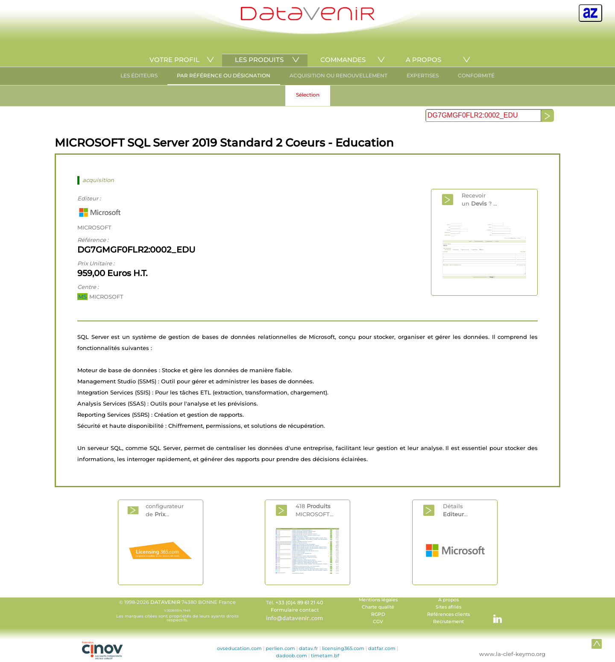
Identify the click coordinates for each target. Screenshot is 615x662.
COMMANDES (343, 60)
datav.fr (308, 648)
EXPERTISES (423, 75)
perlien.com (280, 648)
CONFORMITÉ (476, 75)
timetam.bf (325, 656)
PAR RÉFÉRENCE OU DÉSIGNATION (223, 75)
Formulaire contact (295, 610)
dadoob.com (291, 656)
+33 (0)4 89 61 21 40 (299, 603)
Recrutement (448, 621)
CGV (378, 621)
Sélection (307, 94)
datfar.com (381, 648)
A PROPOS (423, 60)
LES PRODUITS (259, 60)
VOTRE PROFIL (174, 60)
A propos (448, 600)
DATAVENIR (165, 602)
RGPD (378, 614)
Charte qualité (378, 607)
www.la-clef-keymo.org (512, 653)
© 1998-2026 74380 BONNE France (177, 610)
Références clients (448, 614)
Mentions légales (378, 600)
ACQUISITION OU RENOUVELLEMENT (338, 75)
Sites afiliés (448, 607)
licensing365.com (343, 648)
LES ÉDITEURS (139, 75)
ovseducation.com (239, 648)
